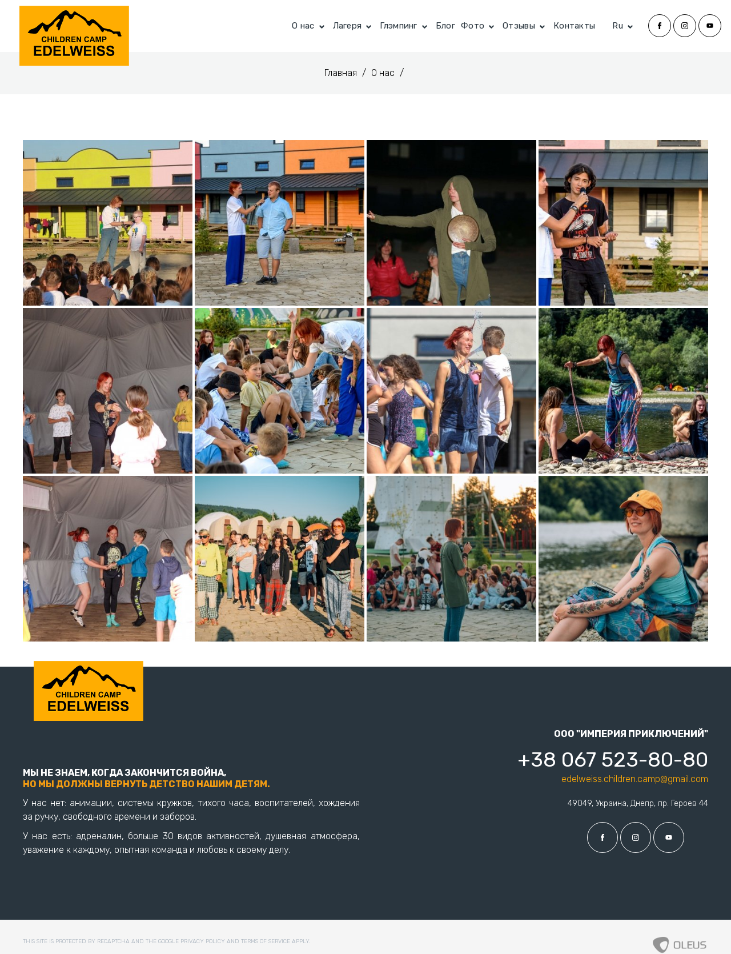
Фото (472, 26)
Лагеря (347, 26)
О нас (303, 26)
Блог (445, 26)
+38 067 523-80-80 (612, 759)
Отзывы (519, 26)
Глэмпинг (398, 26)
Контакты (574, 26)
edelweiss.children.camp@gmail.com (634, 778)
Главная (341, 72)
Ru (617, 26)
